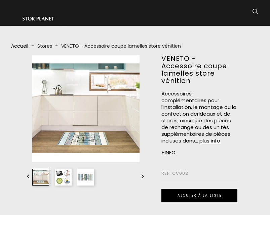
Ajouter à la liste (200, 195)
